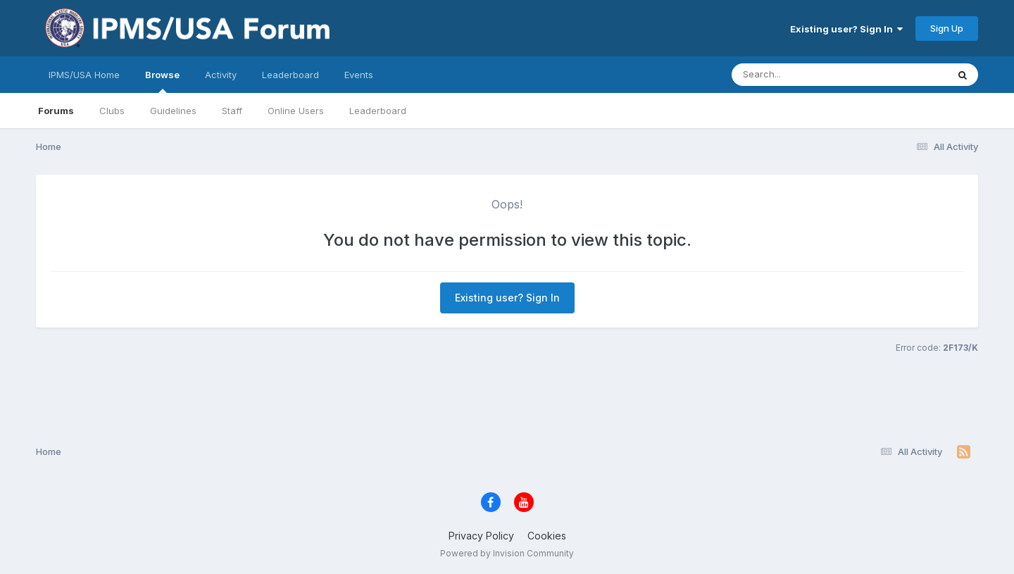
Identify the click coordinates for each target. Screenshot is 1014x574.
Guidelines (173, 110)
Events (358, 74)
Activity (221, 74)
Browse (162, 81)
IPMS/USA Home (84, 74)
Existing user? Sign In (846, 29)
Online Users (296, 110)
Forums (56, 110)
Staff (232, 110)
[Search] (801, 74)
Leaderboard (377, 110)
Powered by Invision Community (507, 553)
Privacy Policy (481, 536)
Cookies (546, 536)
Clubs (112, 110)
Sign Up (946, 28)
